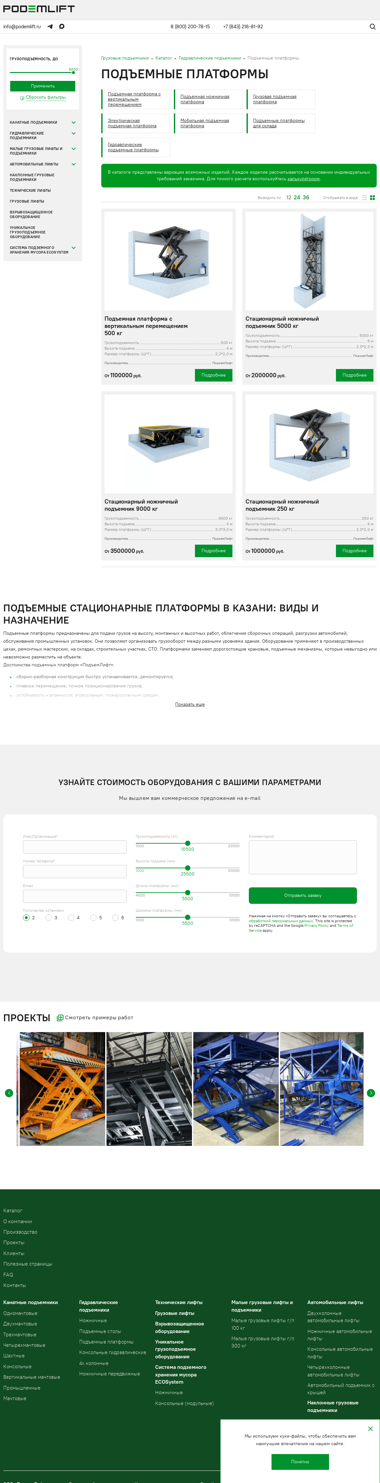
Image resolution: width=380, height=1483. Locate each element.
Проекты (13, 1242)
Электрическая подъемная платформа (132, 123)
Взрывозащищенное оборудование (31, 214)
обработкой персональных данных (281, 921)
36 (306, 198)
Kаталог (12, 1210)
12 (288, 198)
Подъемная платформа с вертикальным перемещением (134, 99)
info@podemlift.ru (22, 27)
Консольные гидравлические (112, 1352)
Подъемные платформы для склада (279, 123)
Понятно (300, 1462)
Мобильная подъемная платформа (204, 123)
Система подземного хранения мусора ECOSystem (39, 250)
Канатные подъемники (33, 122)
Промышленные (21, 1388)
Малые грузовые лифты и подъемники (36, 151)
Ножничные (93, 1320)
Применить (43, 86)
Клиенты (13, 1253)
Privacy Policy (316, 925)
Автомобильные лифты (34, 164)
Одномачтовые (20, 1313)
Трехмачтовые (19, 1335)
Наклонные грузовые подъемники (32, 177)
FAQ (8, 1275)
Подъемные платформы (106, 1342)
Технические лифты (30, 190)
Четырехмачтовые (24, 1345)
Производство (20, 1232)
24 (297, 198)
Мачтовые (14, 1398)
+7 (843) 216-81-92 (243, 27)
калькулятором (304, 179)
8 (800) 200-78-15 (190, 27)
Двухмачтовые (20, 1324)
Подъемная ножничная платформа (204, 99)
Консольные (17, 1367)
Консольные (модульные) (184, 1403)
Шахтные (14, 1356)
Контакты (14, 1285)
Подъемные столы (100, 1331)
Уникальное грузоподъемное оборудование (28, 232)
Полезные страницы (27, 1264)
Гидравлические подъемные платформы (133, 147)
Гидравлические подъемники (27, 135)
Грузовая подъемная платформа (275, 99)
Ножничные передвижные (109, 1374)
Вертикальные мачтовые (31, 1377)
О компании (17, 1221)
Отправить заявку (302, 895)
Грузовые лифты (27, 201)
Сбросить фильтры (46, 97)
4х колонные (93, 1363)
